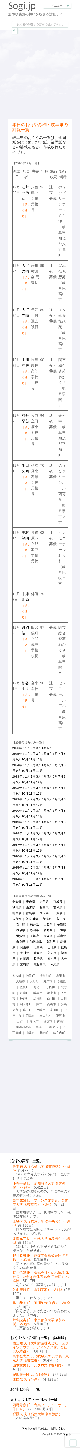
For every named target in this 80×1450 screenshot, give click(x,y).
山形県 (30, 907)
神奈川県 (32, 918)
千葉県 (57, 913)
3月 (38, 748)
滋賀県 (20, 936)
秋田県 (16, 907)
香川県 (24, 953)
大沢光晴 (26, 277)
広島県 (38, 947)
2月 (33, 748)
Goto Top (73, 1443)
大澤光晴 (26, 321)
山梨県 (48, 924)
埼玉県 (44, 913)
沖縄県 (54, 964)
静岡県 (34, 930)
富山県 (60, 918)
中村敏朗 (26, 544)
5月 (49, 748)
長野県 (61, 924)
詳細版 (59, 1338)
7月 (60, 753)
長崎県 (38, 958)
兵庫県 (61, 936)
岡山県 (24, 947)
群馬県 (30, 913)
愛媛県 (38, 953)
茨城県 (57, 907)
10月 (25, 759)
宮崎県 (24, 964)
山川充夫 (26, 371)
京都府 (34, 936)
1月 (27, 748)
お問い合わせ (58, 1428)
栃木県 (16, 913)
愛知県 (48, 930)
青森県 (30, 901)
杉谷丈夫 (26, 694)
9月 (18, 759)
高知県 (51, 953)
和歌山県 (36, 941)
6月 (55, 753)
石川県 (20, 924)
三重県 (61, 930)
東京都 (16, 918)
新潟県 (47, 918)
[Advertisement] (40, 74)
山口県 (51, 947)
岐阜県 (20, 930)
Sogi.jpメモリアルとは (35, 1428)
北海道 (16, 901)
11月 (32, 759)
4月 (44, 748)
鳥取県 (51, 941)
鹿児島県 (40, 964)
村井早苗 (26, 427)
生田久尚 (26, 477)
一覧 (36, 1161)
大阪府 (48, 936)
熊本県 (51, 958)
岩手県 (44, 901)
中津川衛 (26, 605)
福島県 (44, 907)
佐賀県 (24, 958)
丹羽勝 (26, 638)
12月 (39, 759)
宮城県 (57, 901)
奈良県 (20, 941)
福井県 (34, 924)
